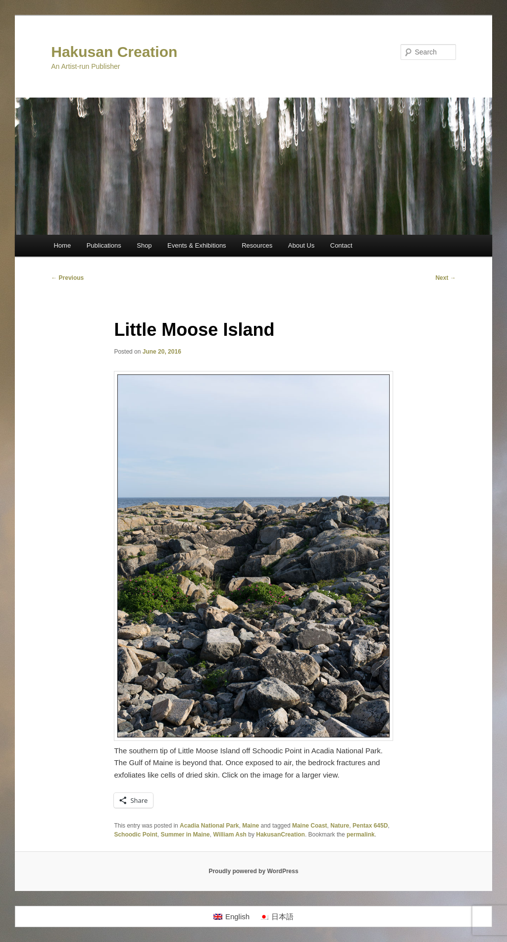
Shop (144, 245)
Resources (257, 245)
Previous (67, 277)
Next (445, 277)
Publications (104, 245)
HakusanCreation (280, 834)
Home (62, 245)
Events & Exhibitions (196, 245)
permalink (361, 834)
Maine (250, 825)
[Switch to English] (231, 917)
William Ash (229, 834)
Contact (341, 245)
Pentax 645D (370, 825)
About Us (301, 245)
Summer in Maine (184, 834)
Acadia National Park (209, 825)
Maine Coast (309, 825)
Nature (339, 825)
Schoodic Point (135, 834)
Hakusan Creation (114, 52)
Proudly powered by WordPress (253, 871)
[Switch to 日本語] (276, 917)
